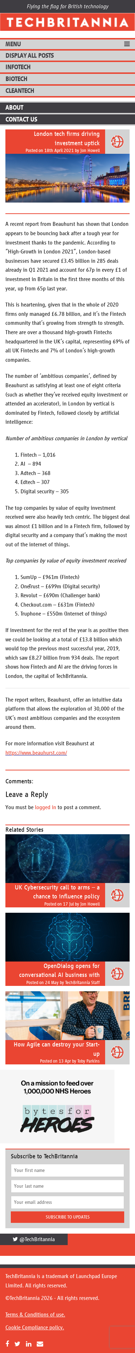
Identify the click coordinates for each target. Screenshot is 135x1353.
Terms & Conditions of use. (35, 1314)
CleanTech (19, 90)
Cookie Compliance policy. (34, 1327)
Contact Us (21, 119)
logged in (45, 807)
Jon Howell (90, 150)
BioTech (16, 78)
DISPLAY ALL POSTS (29, 55)
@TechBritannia (34, 1239)
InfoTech (18, 67)
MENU (13, 44)
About (14, 107)
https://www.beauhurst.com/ (36, 753)
